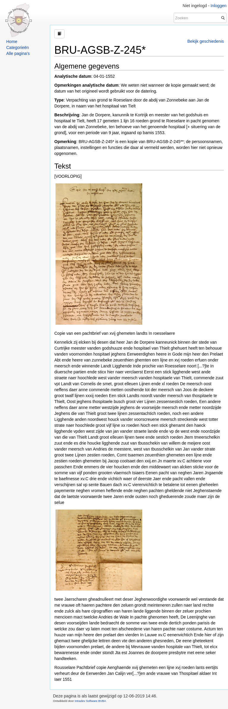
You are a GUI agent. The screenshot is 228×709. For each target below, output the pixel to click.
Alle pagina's (18, 53)
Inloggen (218, 5)
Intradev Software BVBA (90, 700)
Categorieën (17, 47)
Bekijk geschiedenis (205, 41)
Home (11, 41)
